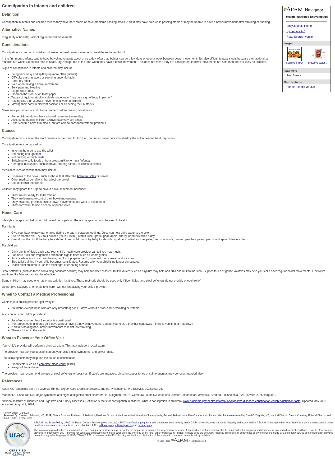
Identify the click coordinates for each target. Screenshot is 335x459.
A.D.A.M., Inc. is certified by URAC (52, 422)
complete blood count (52, 364)
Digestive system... (318, 61)
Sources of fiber (294, 61)
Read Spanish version (300, 36)
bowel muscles (86, 176)
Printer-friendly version (300, 86)
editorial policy (106, 425)
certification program (138, 422)
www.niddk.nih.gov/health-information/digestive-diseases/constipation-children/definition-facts (241, 401)
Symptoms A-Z (295, 31)
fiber (38, 154)
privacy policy (145, 425)
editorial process (124, 425)
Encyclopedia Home (299, 26)
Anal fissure (293, 75)
